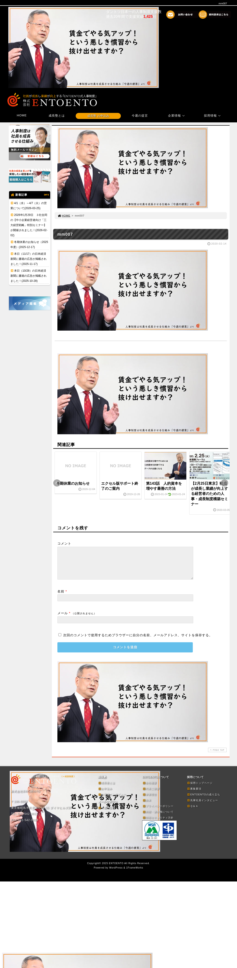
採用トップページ (199, 788)
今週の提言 (140, 115)
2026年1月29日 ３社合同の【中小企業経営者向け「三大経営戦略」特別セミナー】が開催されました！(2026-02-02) (28, 225)
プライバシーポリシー (158, 811)
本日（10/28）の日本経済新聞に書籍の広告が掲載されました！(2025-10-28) (28, 275)
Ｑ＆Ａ (192, 811)
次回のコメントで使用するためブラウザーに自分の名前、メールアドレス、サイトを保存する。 (137, 640)
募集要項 (194, 794)
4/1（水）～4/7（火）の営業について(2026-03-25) (28, 206)
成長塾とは (57, 115)
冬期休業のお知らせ (73, 483)
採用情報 (213, 115)
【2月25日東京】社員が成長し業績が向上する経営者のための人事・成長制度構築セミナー (209, 493)
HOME (22, 115)
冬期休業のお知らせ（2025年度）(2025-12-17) (29, 244)
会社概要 (150, 788)
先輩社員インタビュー (202, 805)
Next (224, 483)
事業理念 (150, 800)
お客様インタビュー (112, 800)
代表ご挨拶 (151, 794)
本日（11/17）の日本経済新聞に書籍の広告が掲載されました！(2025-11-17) (28, 259)
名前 (60, 597)
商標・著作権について (158, 817)
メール (62, 619)
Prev (57, 483)
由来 (147, 805)
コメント (64, 543)
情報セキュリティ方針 (158, 823)
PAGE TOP (217, 755)
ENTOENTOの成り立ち (203, 800)
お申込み (105, 794)
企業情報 (177, 115)
